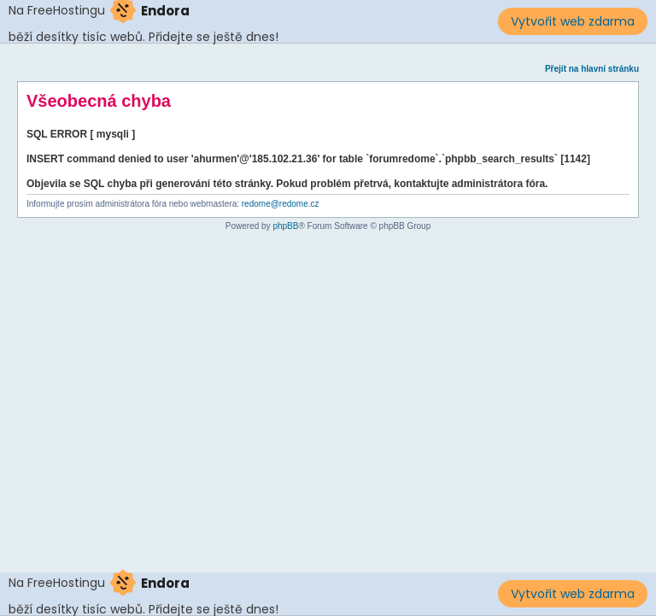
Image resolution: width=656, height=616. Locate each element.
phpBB (285, 226)
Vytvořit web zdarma (573, 21)
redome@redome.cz (280, 203)
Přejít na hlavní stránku (592, 68)
